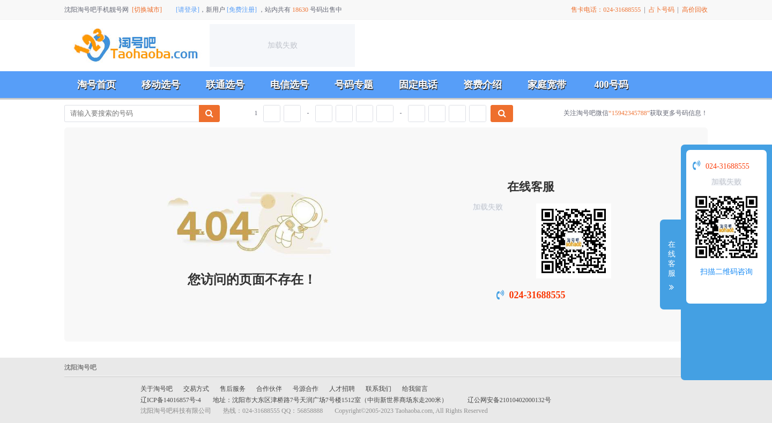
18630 (300, 9)
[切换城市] (147, 9)
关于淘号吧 (156, 388)
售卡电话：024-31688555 (606, 9)
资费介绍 (482, 84)
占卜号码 (661, 9)
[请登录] (187, 9)
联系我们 (378, 388)
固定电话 (418, 84)
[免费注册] (242, 9)
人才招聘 (342, 388)
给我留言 (415, 388)
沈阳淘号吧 (80, 367)
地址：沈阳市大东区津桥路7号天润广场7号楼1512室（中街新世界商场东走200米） (330, 400)
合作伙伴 (269, 388)
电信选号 (289, 84)
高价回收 (695, 9)
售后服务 (233, 388)
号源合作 (305, 388)
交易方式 (196, 388)
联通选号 (225, 84)
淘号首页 (96, 84)
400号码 (611, 84)
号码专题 (354, 84)
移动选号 (161, 84)
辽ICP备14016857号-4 (170, 400)
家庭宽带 (547, 84)
